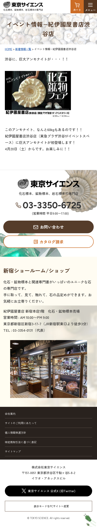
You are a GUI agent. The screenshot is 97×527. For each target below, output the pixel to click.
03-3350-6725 (52, 205)
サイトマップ (13, 451)
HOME (8, 49)
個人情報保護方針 (15, 432)
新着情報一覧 (23, 49)
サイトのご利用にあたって (21, 423)
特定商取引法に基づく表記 (21, 442)
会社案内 (10, 413)
